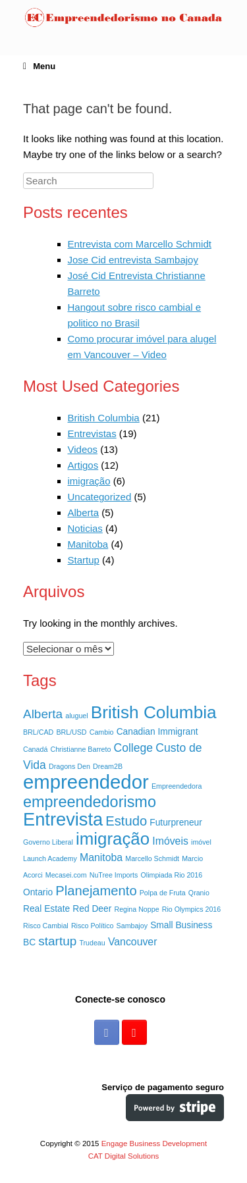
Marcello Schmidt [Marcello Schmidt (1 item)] (152, 858)
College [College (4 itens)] (133, 747)
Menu (39, 66)
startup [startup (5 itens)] (57, 941)
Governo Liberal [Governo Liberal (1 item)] (48, 842)
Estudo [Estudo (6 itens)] (126, 821)
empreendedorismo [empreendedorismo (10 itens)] (89, 801)
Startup (83, 559)
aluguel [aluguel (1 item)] (76, 716)
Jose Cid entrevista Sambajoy (133, 259)
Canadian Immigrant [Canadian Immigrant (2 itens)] (157, 732)
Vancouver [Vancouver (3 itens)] (132, 941)
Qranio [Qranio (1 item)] (198, 893)
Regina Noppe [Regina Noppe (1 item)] (136, 909)
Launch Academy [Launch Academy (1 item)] (50, 858)
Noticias (85, 528)
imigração (89, 480)
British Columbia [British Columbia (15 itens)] (154, 712)
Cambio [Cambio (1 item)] (102, 732)
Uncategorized (100, 496)
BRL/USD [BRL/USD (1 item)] (71, 732)
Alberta (83, 512)
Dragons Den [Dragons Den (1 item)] (69, 766)
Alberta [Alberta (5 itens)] (43, 714)
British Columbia (104, 417)
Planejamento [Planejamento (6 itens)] (95, 890)
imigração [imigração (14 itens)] (113, 838)
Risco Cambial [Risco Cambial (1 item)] (46, 926)
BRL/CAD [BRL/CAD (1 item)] (38, 732)
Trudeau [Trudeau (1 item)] (92, 943)
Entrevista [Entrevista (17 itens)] (63, 819)
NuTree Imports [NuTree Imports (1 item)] (114, 875)
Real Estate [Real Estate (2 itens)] (46, 909)
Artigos (83, 465)
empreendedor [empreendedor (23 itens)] (86, 782)
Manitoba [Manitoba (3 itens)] (101, 857)
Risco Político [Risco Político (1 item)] (92, 926)
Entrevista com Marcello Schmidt (139, 244)
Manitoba (88, 544)
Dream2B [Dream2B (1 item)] (108, 766)
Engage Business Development (154, 1143)
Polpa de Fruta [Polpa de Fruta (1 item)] (163, 893)
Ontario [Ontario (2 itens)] (38, 892)
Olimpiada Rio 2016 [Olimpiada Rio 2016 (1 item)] (172, 875)
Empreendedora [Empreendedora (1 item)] (176, 786)
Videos (83, 449)
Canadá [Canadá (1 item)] (35, 749)
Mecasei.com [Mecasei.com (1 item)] (66, 875)
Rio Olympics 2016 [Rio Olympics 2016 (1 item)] (191, 909)
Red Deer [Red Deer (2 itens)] (91, 909)
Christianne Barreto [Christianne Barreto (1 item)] (81, 749)
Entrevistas (92, 433)
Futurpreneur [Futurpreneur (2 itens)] (176, 823)
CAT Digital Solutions (123, 1156)
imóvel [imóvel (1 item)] (201, 842)
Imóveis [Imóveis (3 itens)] (170, 841)
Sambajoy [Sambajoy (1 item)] (132, 926)
